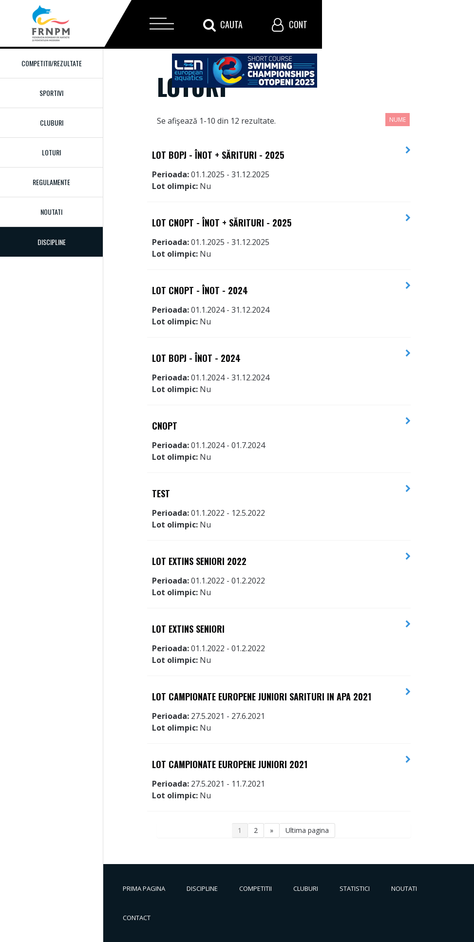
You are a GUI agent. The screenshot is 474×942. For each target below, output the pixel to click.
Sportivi (51, 93)
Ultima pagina (307, 830)
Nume (397, 119)
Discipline (202, 888)
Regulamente (51, 182)
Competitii (255, 888)
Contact (137, 917)
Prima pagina (144, 888)
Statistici (355, 888)
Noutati (51, 212)
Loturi (51, 152)
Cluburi (51, 122)
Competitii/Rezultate (51, 63)
